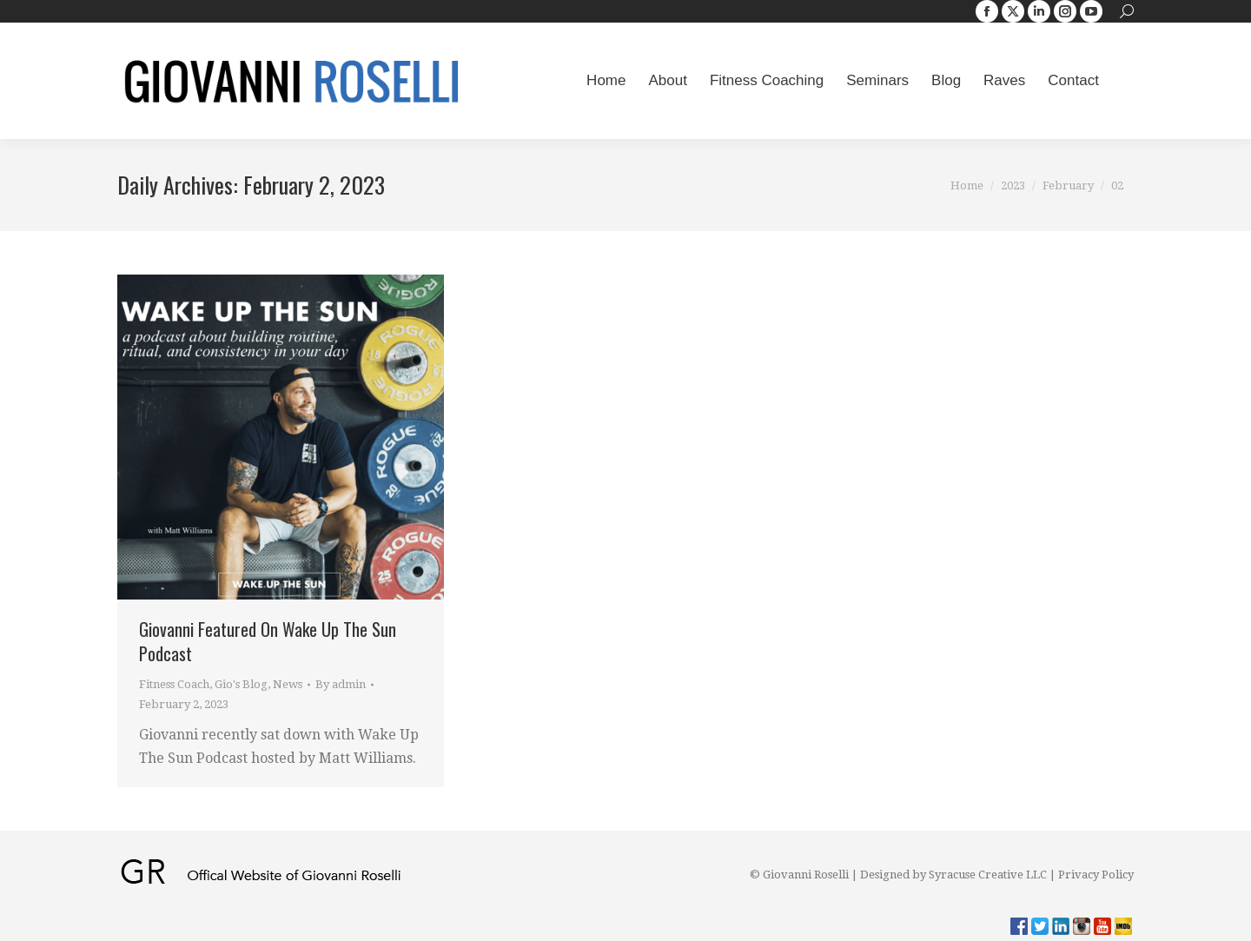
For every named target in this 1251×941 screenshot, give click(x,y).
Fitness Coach (174, 684)
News (287, 684)
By (340, 684)
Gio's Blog (241, 684)
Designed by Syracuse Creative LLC (953, 874)
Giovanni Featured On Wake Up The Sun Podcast (267, 641)
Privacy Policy (1096, 874)
